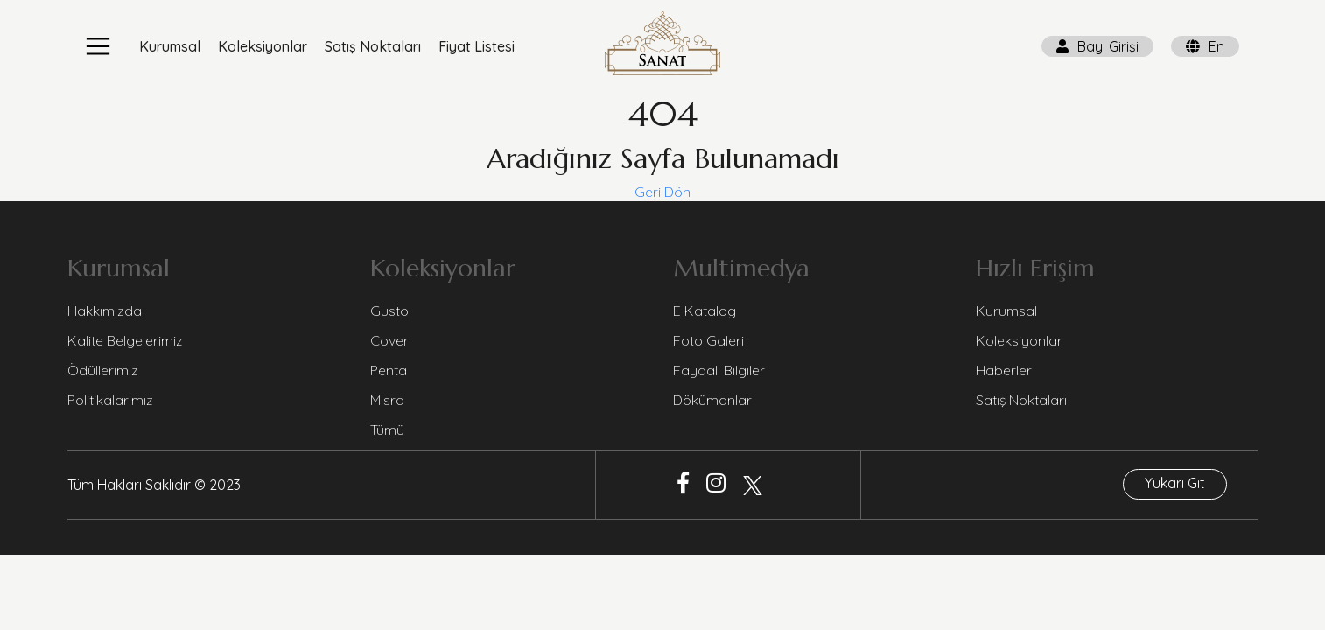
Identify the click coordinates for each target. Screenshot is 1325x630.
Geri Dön (662, 191)
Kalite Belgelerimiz (125, 340)
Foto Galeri (708, 340)
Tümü (387, 429)
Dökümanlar (712, 400)
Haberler (1004, 370)
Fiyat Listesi (476, 46)
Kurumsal (169, 46)
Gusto (389, 310)
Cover (389, 340)
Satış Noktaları (373, 46)
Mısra (387, 400)
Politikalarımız (110, 400)
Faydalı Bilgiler (719, 370)
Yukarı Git (1175, 483)
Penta (388, 370)
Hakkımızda (104, 310)
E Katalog (704, 310)
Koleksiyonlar (262, 46)
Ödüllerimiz (102, 370)
